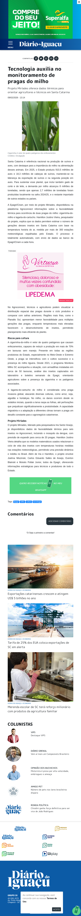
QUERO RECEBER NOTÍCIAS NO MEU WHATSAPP (40, 485)
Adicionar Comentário (59, 521)
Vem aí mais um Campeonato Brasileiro (50, 754)
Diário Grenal (39, 750)
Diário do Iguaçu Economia (19, 590)
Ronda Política (39, 805)
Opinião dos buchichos (44, 768)
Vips (33, 732)
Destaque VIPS (38, 735)
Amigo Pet (36, 786)
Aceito (56, 909)
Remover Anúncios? (66, 300)
